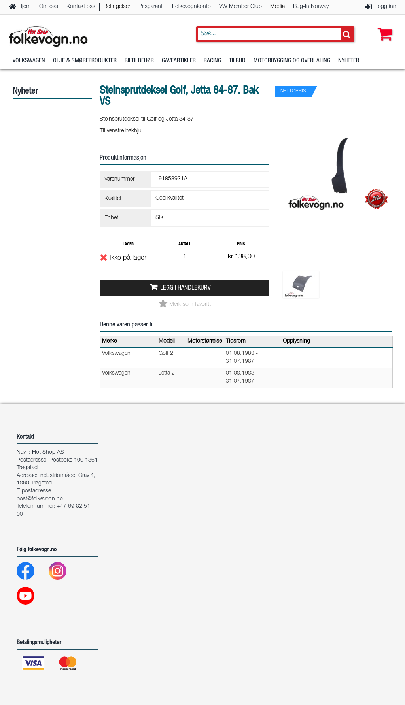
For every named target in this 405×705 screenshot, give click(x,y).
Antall (184, 244)
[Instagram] (64, 573)
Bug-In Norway (311, 6)
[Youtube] (32, 598)
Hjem (24, 6)
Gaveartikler (179, 61)
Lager (128, 244)
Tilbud (237, 61)
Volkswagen (29, 61)
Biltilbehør (139, 61)
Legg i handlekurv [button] (185, 288)
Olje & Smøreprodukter (85, 61)
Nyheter (348, 61)
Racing (212, 61)
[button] (383, 26)
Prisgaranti (151, 6)
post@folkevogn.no (40, 499)
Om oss (48, 6)
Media (277, 6)
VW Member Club (240, 6)
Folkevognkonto (191, 6)
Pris (241, 244)
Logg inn (385, 6)
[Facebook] (32, 573)
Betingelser (117, 6)
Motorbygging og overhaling (292, 61)
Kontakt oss (80, 6)
